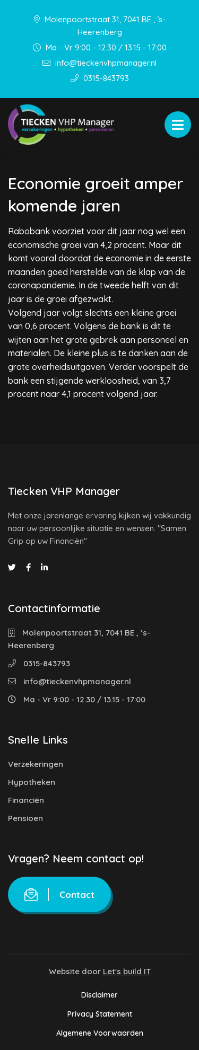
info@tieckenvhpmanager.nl (99, 63)
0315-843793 (100, 78)
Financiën (26, 800)
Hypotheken (31, 782)
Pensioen (25, 818)
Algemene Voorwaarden (99, 1033)
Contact (59, 894)
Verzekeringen (35, 764)
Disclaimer (99, 995)
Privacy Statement (99, 1014)
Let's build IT (127, 971)
